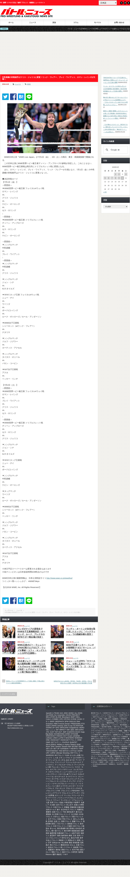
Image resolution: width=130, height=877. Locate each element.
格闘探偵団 (75, 831)
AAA (61, 713)
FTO (83, 724)
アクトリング (60, 762)
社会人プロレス (52, 840)
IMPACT (62, 730)
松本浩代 (78, 828)
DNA (78, 721)
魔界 (54, 854)
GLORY (119, 764)
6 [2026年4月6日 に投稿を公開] (108, 178)
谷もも (72, 845)
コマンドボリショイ (64, 769)
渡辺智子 (53, 835)
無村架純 (64, 835)
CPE (61, 719)
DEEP (52, 721)
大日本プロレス (124, 715)
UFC (47, 753)
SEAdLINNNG (95, 752)
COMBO (55, 719)
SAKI (53, 746)
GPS (57, 728)
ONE (48, 740)
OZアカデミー (56, 742)
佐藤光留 (80, 807)
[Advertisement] (65, 53)
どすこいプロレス (65, 758)
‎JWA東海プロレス (120, 756)
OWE (48, 742)
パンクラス (122, 752)
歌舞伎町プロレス (64, 833)
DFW (67, 721)
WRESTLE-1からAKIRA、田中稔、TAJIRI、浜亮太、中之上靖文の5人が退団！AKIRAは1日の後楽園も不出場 (73, 682)
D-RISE (73, 719)
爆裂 (70, 835)
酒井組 (58, 850)
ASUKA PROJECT (73, 715)
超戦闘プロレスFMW (118, 738)
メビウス (115, 725)
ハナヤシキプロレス (59, 784)
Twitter (125, 2)
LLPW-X (61, 738)
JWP (64, 732)
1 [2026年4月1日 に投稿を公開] (115, 174)
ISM (68, 730)
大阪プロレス (66, 817)
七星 (47, 802)
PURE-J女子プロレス (115, 740)
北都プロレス (57, 812)
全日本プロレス (108, 713)
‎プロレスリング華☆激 (105, 756)
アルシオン (55, 767)
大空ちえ (56, 817)
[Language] (108, 2)
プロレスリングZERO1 (104, 721)
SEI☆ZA (49, 749)
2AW (100, 719)
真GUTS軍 (75, 838)
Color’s (48, 719)
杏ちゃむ (53, 828)
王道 (74, 835)
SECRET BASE (78, 746)
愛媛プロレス (77, 821)
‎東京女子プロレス (97, 750)
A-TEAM (55, 713)
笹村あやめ (56, 843)
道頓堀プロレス (118, 734)
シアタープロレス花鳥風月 (119, 736)
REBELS (60, 745)
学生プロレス (67, 819)
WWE (29, 84)
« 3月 (105, 192)
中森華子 (76, 802)
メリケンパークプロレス (66, 798)
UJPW (52, 753)
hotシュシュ (50, 730)
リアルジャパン (77, 800)
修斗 (58, 810)
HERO (81, 728)
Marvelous (122, 750)
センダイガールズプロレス (113, 742)
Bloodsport (66, 717)
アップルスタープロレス (64, 765)
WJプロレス (59, 755)
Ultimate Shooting (62, 753)
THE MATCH (64, 751)
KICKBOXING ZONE (62, 734)
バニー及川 (55, 786)
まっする (61, 760)
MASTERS (70, 738)
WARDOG (50, 755)
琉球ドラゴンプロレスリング (100, 738)
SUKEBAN (64, 749)
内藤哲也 (80, 810)
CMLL (77, 717)
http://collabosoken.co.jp (15, 728)
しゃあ (55, 758)
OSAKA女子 (55, 740)
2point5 (49, 713)
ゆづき (72, 760)
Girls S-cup (68, 726)
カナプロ (53, 769)
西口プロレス (55, 845)
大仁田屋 (74, 814)
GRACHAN (64, 728)
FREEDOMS (76, 724)
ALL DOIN (78, 713)
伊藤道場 (73, 807)
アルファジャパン (67, 767)
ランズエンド (66, 800)
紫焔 (70, 843)
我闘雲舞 (124, 748)
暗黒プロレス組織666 (111, 719)
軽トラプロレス (66, 847)
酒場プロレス (66, 850)
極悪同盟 (53, 833)
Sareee (58, 746)
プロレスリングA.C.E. (74, 788)
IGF (57, 730)
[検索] (115, 149)
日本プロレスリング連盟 (62, 826)
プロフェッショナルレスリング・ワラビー (112, 729)
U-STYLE (73, 751)
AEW (66, 713)
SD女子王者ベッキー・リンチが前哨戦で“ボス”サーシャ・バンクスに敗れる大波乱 (80, 648)
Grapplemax (74, 728)
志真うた (57, 821)
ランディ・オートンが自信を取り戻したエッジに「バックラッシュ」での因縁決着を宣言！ (80, 631)
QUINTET (73, 742)
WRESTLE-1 (107, 734)
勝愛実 (48, 812)
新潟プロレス (120, 758)
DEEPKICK (59, 721)
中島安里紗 (68, 802)
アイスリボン (121, 744)
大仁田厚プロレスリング (61, 814)
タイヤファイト (72, 777)
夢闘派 (48, 814)
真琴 (81, 838)
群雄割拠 (76, 843)
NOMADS (78, 738)
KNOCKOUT (51, 736)
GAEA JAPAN (51, 726)
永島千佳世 (75, 833)
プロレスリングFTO (107, 758)
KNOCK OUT (62, 736)
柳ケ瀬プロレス (57, 831)
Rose (48, 746)
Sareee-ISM (66, 746)
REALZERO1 (51, 745)
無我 (59, 835)
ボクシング (59, 795)
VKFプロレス (75, 753)
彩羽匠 (50, 821)
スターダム (107, 746)
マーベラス (52, 798)
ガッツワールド (121, 723)
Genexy (60, 726)
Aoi (55, 715)
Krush (69, 736)
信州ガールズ (51, 810)
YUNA (66, 755)
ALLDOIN (49, 715)
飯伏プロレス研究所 (70, 852)
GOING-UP (50, 728)
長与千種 (75, 850)
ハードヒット (72, 784)
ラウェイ (56, 800)
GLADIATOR (78, 726)
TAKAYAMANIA (52, 751)
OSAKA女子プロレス (68, 740)
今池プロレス (58, 807)
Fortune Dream (64, 724)
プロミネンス (60, 788)
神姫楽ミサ (62, 840)
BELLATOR (50, 717)
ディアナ (72, 781)
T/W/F (80, 749)
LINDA (55, 738)
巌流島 (126, 764)
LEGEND (76, 736)
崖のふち (76, 819)
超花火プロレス (54, 847)
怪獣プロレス (66, 821)
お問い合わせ (119, 22)
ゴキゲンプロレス (55, 772)
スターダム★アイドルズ (67, 774)
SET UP (56, 749)
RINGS (73, 745)
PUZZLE (65, 742)
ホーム (11, 22)
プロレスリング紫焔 (115, 730)
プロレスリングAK (53, 791)
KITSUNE (74, 734)
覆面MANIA (65, 845)
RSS (121, 2)
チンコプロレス (62, 781)
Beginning (116, 746)
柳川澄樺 (67, 831)
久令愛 (52, 805)
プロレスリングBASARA (70, 791)
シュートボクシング (70, 772)
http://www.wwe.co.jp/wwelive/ (59, 578)
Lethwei (49, 738)
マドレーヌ (75, 795)
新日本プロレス (96, 713)
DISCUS (72, 721)
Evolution (49, 724)
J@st (72, 730)
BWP (73, 717)
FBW (56, 724)
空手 (49, 843)
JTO (47, 732)
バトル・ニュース (62, 862)
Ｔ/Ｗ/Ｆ (65, 854)
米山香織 (64, 843)
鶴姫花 (59, 854)
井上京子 (69, 805)
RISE (79, 745)
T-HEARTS (73, 749)
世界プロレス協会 (57, 802)
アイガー (78, 760)
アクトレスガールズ (73, 762)
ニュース (32, 22)
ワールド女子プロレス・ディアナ (108, 748)
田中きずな (66, 838)
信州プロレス (112, 752)
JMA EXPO (79, 730)
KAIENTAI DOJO (73, 732)
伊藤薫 (66, 807)
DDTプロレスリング (99, 717)
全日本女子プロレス (68, 810)
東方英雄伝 (70, 828)
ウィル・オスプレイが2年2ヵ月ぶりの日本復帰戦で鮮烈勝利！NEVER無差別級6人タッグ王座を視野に (115, 88)
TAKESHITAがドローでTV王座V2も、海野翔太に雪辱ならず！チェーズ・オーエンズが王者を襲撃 (115, 80)
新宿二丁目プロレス (59, 824)
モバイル (97, 22)
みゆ (67, 760)
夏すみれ (79, 812)
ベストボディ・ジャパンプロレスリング (104, 715)
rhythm (67, 745)
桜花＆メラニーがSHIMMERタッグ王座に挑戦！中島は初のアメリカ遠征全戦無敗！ (25, 682)
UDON (79, 751)
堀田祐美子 (71, 812)
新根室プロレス (73, 824)
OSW (79, 740)
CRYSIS (67, 719)
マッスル (67, 795)
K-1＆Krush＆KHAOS (100, 764)
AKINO (71, 713)
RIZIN (95, 766)
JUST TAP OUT (56, 732)
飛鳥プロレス (56, 852)
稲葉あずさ (72, 840)
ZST (107, 762)
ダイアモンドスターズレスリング (64, 779)
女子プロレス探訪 (55, 819)
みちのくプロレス (121, 713)
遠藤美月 (51, 850)
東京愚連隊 (61, 828)
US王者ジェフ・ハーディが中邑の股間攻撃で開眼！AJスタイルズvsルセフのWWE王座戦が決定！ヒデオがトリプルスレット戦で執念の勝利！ (32, 666)
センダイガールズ (58, 777)
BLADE (58, 717)
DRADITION (95, 725)
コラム (75, 22)
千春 (64, 812)
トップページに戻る (8, 694)
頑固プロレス (105, 725)
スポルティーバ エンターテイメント (108, 732)
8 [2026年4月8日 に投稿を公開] (115, 178)
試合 (54, 22)
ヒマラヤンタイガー (68, 786)
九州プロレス (60, 805)
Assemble (61, 715)
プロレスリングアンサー (71, 793)
